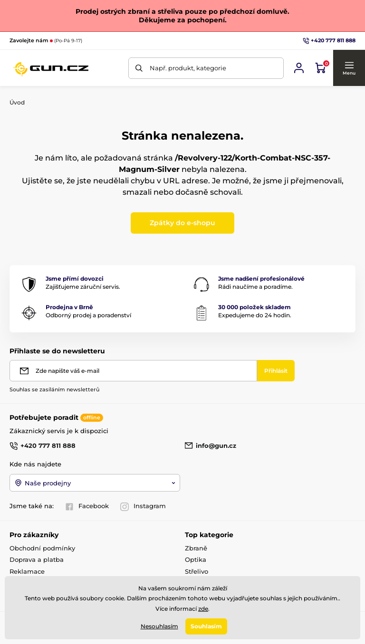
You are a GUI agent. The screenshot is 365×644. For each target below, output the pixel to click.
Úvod (17, 102)
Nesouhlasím (159, 626)
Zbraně (196, 548)
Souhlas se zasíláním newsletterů (54, 389)
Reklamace (27, 571)
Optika (195, 559)
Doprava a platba (37, 559)
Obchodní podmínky (42, 548)
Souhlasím (206, 626)
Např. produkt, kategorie (188, 68)
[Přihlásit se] (298, 68)
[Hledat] (139, 68)
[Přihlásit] (276, 370)
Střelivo (196, 571)
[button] (349, 68)
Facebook (87, 506)
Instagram (143, 506)
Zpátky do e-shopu (182, 222)
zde (203, 608)
